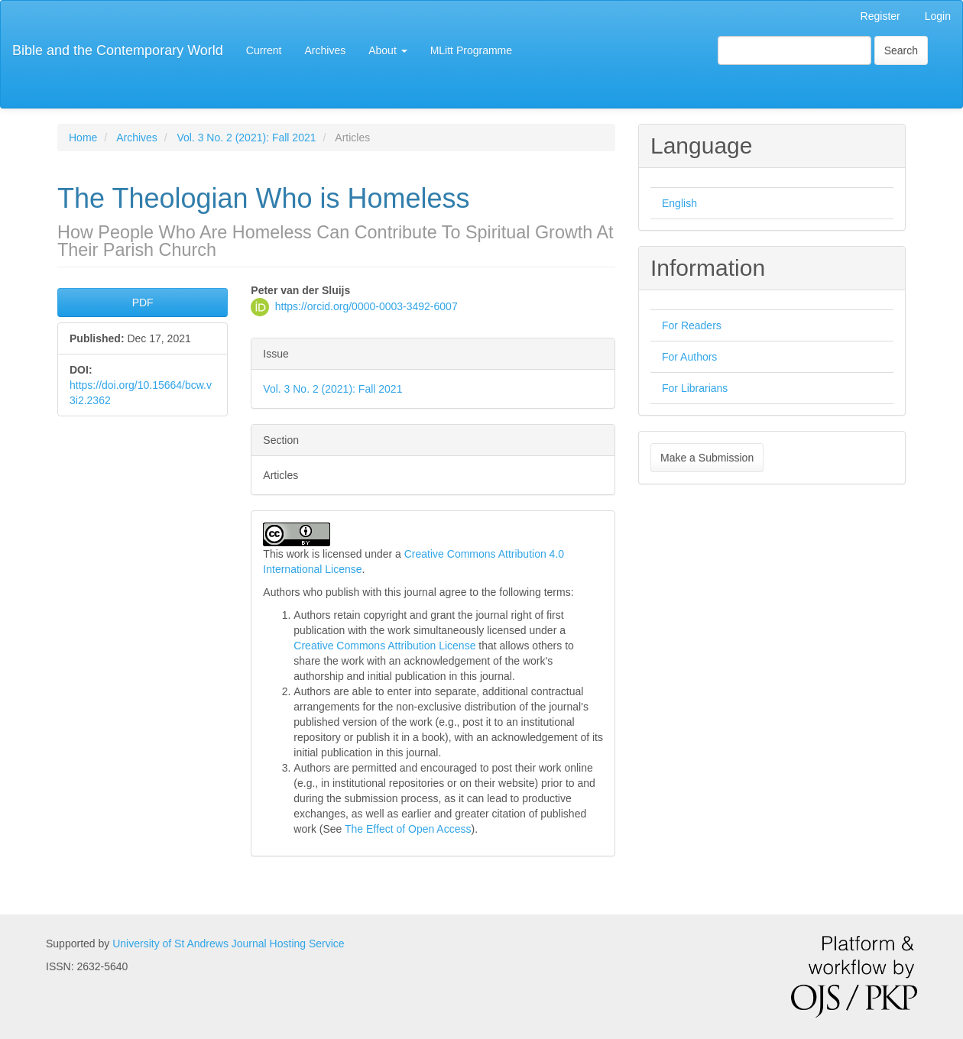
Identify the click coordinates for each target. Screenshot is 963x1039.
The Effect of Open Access (408, 829)
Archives (325, 50)
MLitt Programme (471, 50)
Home (83, 137)
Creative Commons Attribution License (384, 645)
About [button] (387, 50)
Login (938, 16)
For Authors (689, 357)
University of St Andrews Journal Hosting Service (228, 943)
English (679, 203)
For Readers (691, 325)
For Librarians (695, 388)
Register (880, 16)
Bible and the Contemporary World (117, 50)
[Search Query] (794, 50)
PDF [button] (143, 302)
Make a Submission (707, 458)
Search (901, 50)
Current (264, 50)
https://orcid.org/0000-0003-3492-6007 (366, 305)
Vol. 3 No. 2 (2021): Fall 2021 (246, 137)
